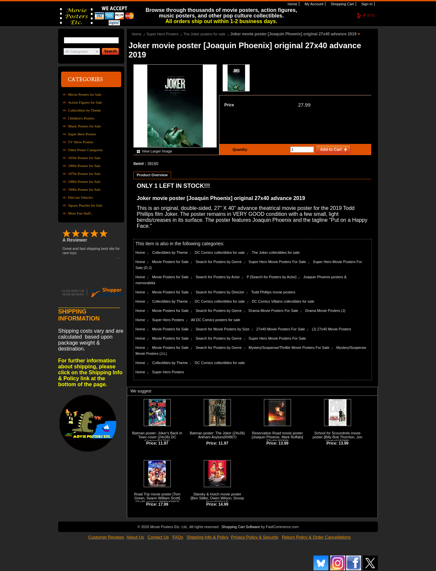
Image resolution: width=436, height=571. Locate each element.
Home (292, 4)
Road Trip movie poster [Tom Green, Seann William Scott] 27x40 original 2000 (157, 498)
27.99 (304, 105)
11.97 (163, 443)
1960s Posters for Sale (84, 166)
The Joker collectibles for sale (276, 252)
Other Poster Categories (85, 150)
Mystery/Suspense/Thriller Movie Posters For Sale (289, 348)
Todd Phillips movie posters (273, 292)
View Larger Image (157, 151)
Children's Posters (81, 118)
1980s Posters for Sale (84, 182)
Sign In (366, 4)
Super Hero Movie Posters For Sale (277, 262)
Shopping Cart (342, 4)
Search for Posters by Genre (218, 262)
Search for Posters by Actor (218, 277)
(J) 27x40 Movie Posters (331, 329)
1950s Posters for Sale (84, 158)
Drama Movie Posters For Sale (273, 311)
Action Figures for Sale (85, 102)
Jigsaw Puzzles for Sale (85, 205)
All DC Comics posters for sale (215, 320)
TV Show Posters (80, 142)
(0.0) (369, 15)
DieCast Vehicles (80, 197)
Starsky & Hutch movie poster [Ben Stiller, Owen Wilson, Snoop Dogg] (217, 498)
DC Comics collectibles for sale (220, 252)
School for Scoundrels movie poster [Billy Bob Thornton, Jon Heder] (337, 437)
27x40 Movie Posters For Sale (280, 329)
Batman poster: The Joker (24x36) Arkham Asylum (217, 435)
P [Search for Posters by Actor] (271, 277)
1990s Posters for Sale (84, 189)
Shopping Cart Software (240, 527)
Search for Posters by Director (220, 292)
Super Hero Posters (82, 134)
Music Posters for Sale (84, 126)
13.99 (283, 443)
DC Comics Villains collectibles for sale (283, 301)
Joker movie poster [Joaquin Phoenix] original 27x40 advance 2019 (293, 34)
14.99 (223, 504)
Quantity (239, 149)
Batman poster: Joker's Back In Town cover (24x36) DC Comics (157, 437)
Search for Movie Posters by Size (222, 329)
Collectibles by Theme (84, 110)
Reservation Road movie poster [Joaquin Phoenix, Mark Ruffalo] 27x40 (277, 437)
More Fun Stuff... (80, 213)
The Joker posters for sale (204, 34)
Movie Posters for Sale (84, 94)
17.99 (163, 504)
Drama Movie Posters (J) (325, 311)
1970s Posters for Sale (84, 174)
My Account (313, 4)
